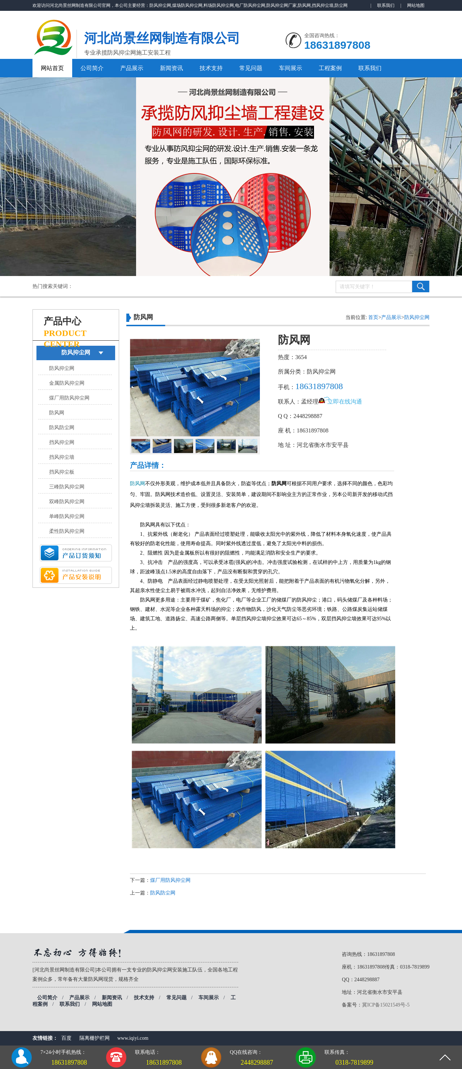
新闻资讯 (171, 68)
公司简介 (92, 68)
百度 (66, 1038)
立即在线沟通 (344, 401)
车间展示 (290, 68)
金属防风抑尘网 (66, 383)
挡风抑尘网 (61, 442)
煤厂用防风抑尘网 (69, 398)
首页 (373, 317)
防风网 (56, 412)
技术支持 (211, 68)
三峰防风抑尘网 (66, 487)
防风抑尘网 (75, 352)
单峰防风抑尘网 (66, 516)
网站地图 (415, 5)
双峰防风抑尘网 (66, 501)
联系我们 (386, 5)
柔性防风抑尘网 (66, 531)
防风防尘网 (61, 427)
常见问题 (250, 68)
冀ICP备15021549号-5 (385, 1005)
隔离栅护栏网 (94, 1038)
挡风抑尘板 (61, 472)
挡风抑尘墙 (61, 457)
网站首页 (52, 68)
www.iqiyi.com (132, 1038)
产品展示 (131, 68)
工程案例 (330, 68)
